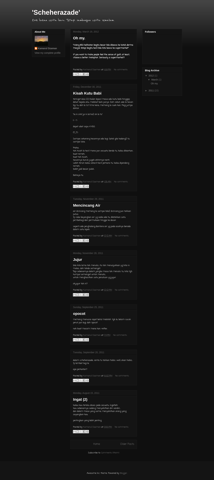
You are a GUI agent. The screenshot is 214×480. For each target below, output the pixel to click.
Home (96, 444)
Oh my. (79, 38)
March (154, 79)
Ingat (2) (80, 399)
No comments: (121, 69)
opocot (79, 314)
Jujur (77, 259)
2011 (151, 90)
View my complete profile (48, 53)
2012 (151, 75)
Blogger (123, 473)
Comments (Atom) (110, 452)
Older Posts (127, 444)
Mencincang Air (86, 205)
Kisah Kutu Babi (87, 93)
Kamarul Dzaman (47, 48)
